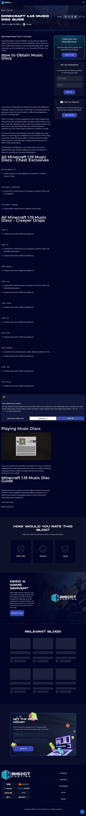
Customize (43, 418)
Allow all (70, 418)
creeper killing (21, 150)
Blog (3, 10)
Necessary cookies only (15, 418)
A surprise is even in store (27, 495)
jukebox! (4, 468)
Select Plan (69, 55)
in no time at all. (33, 138)
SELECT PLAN (17, 613)
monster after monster (25, 122)
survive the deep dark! (35, 46)
